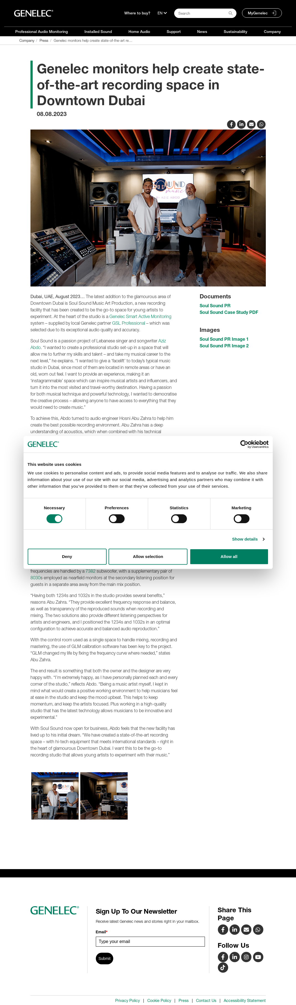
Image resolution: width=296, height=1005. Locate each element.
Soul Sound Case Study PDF (229, 312)
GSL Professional (128, 323)
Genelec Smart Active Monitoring (140, 316)
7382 (91, 571)
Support (174, 31)
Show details (245, 539)
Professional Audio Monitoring (41, 31)
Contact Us (206, 1000)
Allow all (229, 556)
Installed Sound (98, 31)
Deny (67, 556)
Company (272, 31)
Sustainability (235, 31)
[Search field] (205, 13)
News (202, 31)
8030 (35, 577)
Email (102, 932)
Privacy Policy (127, 1000)
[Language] (162, 13)
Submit (105, 958)
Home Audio (139, 31)
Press (184, 1000)
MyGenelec (258, 13)
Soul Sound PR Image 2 (224, 345)
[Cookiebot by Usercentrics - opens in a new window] (244, 444)
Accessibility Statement (245, 1000)
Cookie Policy (159, 1000)
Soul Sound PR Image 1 (224, 339)
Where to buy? (137, 13)
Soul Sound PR (215, 305)
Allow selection (148, 556)
